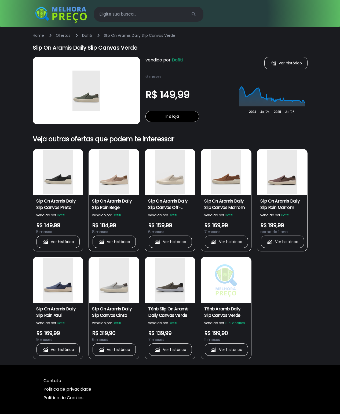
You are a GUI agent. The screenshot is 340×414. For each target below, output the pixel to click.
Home (38, 35)
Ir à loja (172, 116)
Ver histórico (286, 63)
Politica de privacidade (67, 389)
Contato (52, 381)
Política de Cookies (63, 398)
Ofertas (63, 35)
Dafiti (87, 35)
